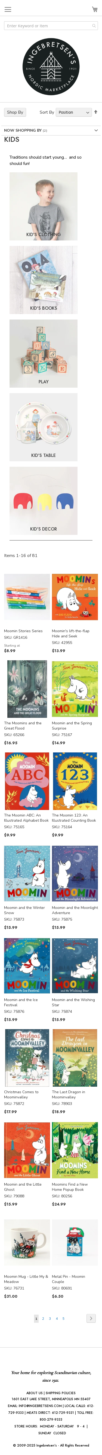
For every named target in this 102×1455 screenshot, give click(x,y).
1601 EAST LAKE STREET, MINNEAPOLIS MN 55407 (51, 1399)
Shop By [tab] (15, 112)
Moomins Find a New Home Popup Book (70, 1187)
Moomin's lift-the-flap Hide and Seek (70, 633)
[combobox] (51, 25)
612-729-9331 (63, 1412)
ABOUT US (34, 1393)
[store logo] (51, 67)
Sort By (47, 112)
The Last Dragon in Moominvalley (68, 1094)
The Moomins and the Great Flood (23, 726)
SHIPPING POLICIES (61, 1393)
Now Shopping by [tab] (23, 130)
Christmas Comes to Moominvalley (21, 1094)
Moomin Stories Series (23, 631)
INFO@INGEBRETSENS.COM (40, 1405)
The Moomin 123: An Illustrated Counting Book (74, 818)
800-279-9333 (51, 1419)
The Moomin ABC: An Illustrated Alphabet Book (26, 818)
